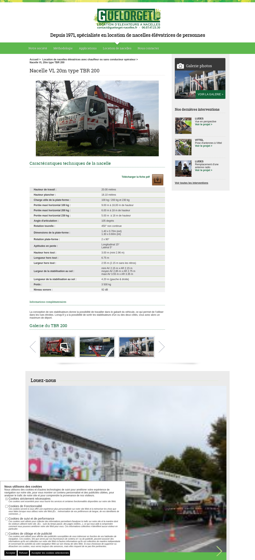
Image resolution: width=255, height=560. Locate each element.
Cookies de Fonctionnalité (65, 509)
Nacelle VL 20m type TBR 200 (47, 62)
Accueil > (35, 59)
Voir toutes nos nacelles (127, 436)
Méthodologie (63, 48)
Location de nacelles (117, 48)
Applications (88, 48)
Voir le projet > (203, 124)
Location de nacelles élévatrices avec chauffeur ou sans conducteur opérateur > (90, 59)
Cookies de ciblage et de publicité (65, 540)
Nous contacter (148, 48)
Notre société (38, 48)
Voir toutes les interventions (191, 182)
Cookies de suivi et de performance (65, 523)
